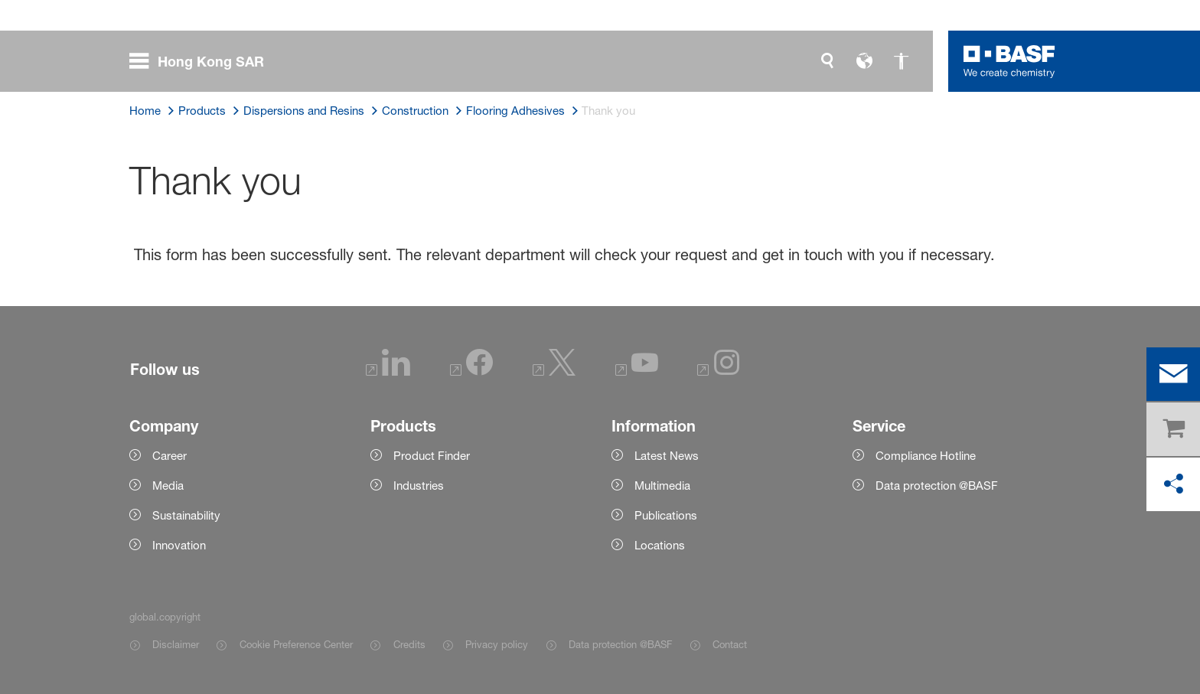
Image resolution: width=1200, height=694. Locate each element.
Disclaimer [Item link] (175, 644)
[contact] (1173, 374)
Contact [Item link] (729, 644)
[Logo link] (1009, 61)
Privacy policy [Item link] (496, 644)
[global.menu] (202, 61)
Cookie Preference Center (296, 644)
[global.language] (864, 61)
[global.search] (827, 61)
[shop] (1173, 429)
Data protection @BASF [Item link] (620, 644)
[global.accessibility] (901, 61)
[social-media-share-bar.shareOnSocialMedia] (1173, 484)
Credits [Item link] (409, 644)
